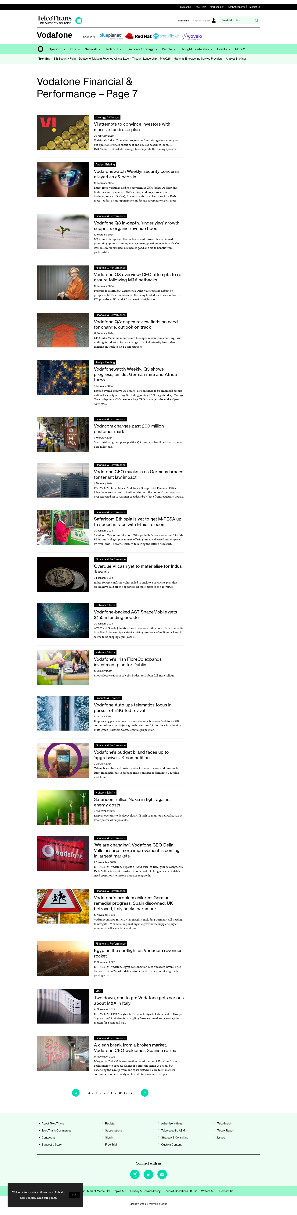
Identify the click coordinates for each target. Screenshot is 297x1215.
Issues (221, 1137)
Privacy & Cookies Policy (145, 1191)
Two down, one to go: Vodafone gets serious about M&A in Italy (139, 1000)
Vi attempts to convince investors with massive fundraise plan (132, 126)
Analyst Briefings (236, 58)
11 (125, 1093)
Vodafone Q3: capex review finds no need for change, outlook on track (136, 324)
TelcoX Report (225, 1130)
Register (110, 1123)
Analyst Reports (236, 7)
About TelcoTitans (53, 1123)
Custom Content (171, 1144)
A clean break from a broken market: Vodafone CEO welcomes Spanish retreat (136, 1047)
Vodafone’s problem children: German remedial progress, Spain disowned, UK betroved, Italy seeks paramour (133, 903)
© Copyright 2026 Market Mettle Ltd (86, 1191)
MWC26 (165, 58)
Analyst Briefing (105, 164)
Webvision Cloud (157, 1203)
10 (120, 1093)
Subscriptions (113, 1130)
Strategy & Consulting (174, 1137)
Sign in (109, 1137)
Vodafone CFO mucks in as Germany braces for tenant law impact (138, 474)
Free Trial (111, 1144)
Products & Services (107, 698)
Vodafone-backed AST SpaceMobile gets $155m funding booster (135, 614)
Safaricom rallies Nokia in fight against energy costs (132, 802)
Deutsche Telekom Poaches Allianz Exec (104, 58)
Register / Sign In (201, 20)
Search (256, 20)
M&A (98, 991)
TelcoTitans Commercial (56, 1130)
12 (130, 1093)
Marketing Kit (217, 7)
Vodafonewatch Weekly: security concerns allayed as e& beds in (137, 174)
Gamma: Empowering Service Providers (198, 58)
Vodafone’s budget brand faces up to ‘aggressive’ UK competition (131, 754)
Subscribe (185, 7)
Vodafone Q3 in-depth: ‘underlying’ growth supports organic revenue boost (136, 225)
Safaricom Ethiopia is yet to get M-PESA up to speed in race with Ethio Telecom (137, 521)
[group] (239, 49)
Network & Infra (105, 605)
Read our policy (46, 1197)
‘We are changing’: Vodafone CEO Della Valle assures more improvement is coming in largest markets (137, 850)
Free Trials (200, 7)
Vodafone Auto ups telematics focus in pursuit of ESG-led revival (133, 707)
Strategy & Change (107, 117)
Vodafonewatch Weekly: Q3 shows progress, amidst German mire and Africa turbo (135, 374)
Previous (76, 1093)
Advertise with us (171, 1123)
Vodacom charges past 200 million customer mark (129, 428)
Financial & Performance (110, 216)
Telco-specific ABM (173, 1130)
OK (74, 1195)
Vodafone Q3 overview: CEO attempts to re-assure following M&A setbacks (138, 277)
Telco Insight (224, 1123)
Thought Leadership (144, 58)
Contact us (48, 1137)
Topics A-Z (120, 1191)
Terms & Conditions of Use (180, 1191)
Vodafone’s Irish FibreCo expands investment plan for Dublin (128, 661)
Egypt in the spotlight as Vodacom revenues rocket (138, 953)
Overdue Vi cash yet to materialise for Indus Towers (138, 568)
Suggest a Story (52, 1144)
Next (144, 1093)
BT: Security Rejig (65, 58)
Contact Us (254, 7)
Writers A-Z (208, 1191)
